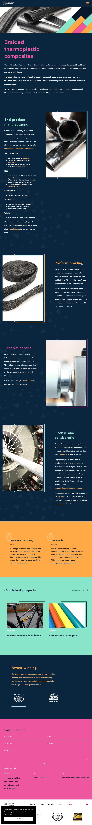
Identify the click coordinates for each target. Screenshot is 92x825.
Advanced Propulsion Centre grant (68, 488)
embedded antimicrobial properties (18, 148)
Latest (60, 805)
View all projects (79, 590)
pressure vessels (21, 167)
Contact (69, 805)
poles (26, 195)
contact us (59, 504)
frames (16, 176)
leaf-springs (12, 162)
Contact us (63, 454)
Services (32, 805)
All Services (10, 768)
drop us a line (28, 381)
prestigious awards (14, 186)
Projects (61, 497)
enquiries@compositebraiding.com (75, 777)
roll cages (26, 158)
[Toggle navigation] (87, 3)
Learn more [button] (8, 814)
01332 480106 (38, 777)
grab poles (11, 178)
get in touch (15, 229)
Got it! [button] (19, 819)
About (41, 805)
